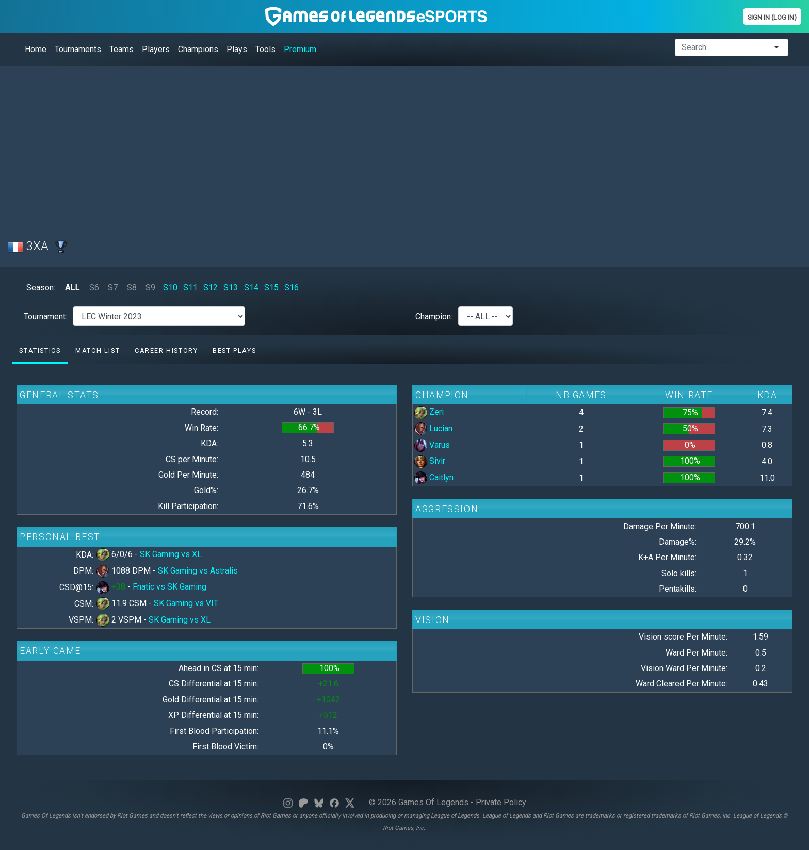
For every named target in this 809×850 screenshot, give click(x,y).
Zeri (429, 412)
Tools (265, 49)
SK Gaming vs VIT (186, 603)
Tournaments (78, 49)
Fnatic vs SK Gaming (169, 587)
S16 (291, 287)
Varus (432, 445)
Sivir (429, 461)
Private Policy (501, 802)
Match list (97, 350)
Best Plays (234, 350)
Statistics (39, 350)
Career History (166, 350)
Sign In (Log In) (772, 17)
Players (156, 49)
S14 (251, 287)
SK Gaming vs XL (171, 554)
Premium (300, 49)
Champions (198, 49)
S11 (190, 287)
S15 (271, 287)
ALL (72, 287)
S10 (170, 287)
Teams (121, 49)
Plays (236, 49)
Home (35, 49)
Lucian (433, 428)
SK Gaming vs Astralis (198, 571)
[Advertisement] (317, 146)
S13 (230, 287)
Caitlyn (434, 477)
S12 (210, 287)
